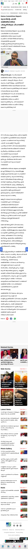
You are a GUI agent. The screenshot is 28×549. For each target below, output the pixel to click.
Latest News (6, 409)
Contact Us (5, 529)
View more (23, 369)
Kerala (24, 7)
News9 (5, 1)
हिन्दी (2, 1)
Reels (3, 487)
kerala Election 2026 (16, 7)
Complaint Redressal (9, 532)
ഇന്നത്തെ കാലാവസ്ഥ (7, 9)
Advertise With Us (19, 529)
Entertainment (14, 13)
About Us (11, 529)
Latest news (6, 7)
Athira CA (7, 71)
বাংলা (24, 1)
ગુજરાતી (20, 1)
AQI (16, 3)
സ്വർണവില (18, 9)
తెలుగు (12, 1)
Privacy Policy (19, 532)
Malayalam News (5, 13)
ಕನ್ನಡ (9, 1)
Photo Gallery (6, 448)
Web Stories (5, 369)
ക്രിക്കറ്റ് (25, 9)
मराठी (16, 1)
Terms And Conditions (14, 535)
